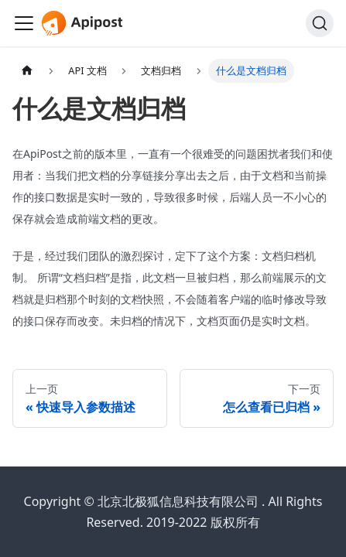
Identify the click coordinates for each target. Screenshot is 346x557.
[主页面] (27, 71)
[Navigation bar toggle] (24, 23)
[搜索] (320, 23)
